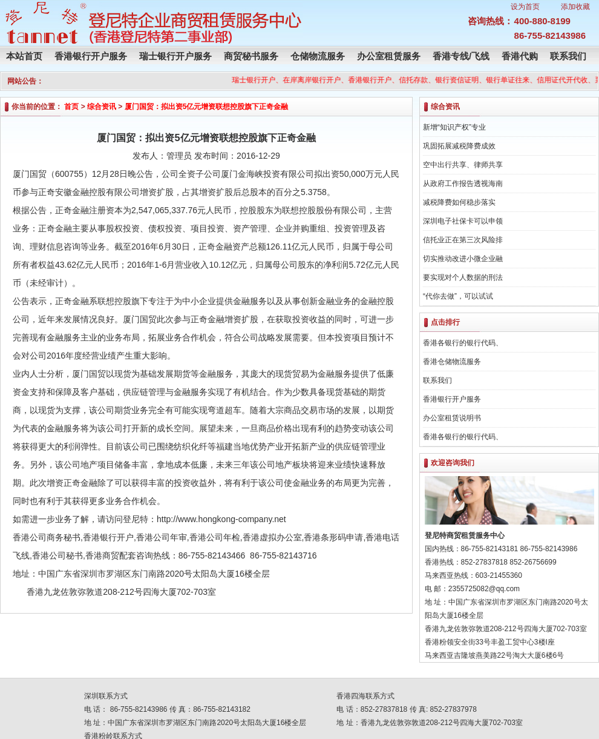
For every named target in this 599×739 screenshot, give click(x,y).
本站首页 (24, 56)
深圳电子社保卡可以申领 (463, 221)
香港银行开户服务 (90, 56)
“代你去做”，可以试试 (458, 296)
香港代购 (520, 56)
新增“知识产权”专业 (454, 127)
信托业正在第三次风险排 (463, 240)
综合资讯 (101, 106)
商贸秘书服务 (251, 56)
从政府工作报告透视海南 (463, 183)
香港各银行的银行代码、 (463, 343)
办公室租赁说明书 (452, 418)
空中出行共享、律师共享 (463, 165)
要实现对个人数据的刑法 (463, 277)
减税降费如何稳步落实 (459, 202)
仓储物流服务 (317, 56)
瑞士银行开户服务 (175, 56)
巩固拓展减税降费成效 (459, 146)
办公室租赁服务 (389, 56)
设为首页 (525, 6)
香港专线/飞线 (461, 56)
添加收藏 (575, 6)
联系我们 (568, 56)
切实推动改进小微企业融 (463, 258)
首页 (71, 106)
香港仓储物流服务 (452, 361)
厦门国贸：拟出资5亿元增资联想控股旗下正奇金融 (207, 106)
